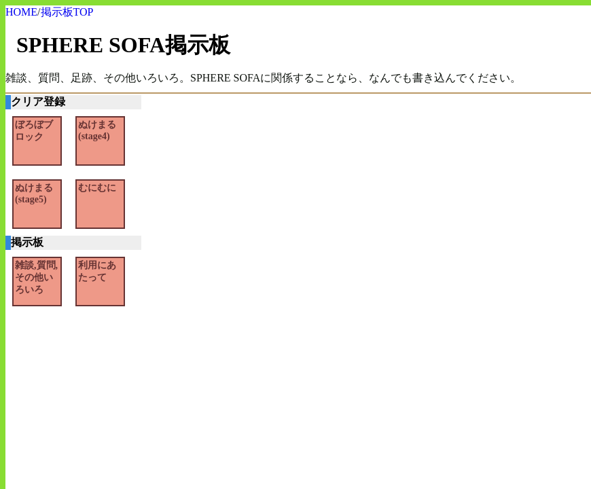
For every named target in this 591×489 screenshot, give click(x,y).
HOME (21, 12)
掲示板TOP (67, 12)
